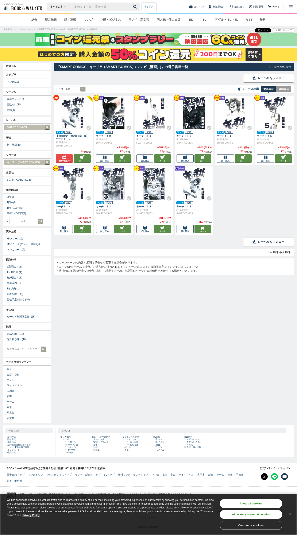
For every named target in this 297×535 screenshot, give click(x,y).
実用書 (10, 390)
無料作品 (11, 442)
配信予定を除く (18, 299)
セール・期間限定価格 (21, 316)
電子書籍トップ (15, 474)
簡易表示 (268, 89)
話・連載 (70, 19)
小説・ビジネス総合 (100, 437)
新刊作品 (11, 437)
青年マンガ (15, 99)
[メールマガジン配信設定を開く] (284, 476)
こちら (196, 266)
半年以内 (14, 283)
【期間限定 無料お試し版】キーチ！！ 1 (72, 137)
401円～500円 (16, 213)
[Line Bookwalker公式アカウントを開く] (274, 476)
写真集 (10, 412)
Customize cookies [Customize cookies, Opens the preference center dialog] (251, 530)
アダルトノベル (193, 442)
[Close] (290, 518)
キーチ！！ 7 (183, 135)
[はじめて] (237, 7)
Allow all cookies (251, 508)
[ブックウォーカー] (22, 7)
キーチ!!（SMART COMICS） (27, 162)
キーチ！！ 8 (143, 135)
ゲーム (10, 401)
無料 (263, 19)
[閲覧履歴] (256, 7)
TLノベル (159, 450)
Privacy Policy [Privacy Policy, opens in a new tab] (31, 520)
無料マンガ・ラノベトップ (133, 474)
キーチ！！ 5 (264, 135)
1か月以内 (14, 272)
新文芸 (10, 418)
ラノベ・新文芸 (138, 19)
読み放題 (51, 19)
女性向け (134, 445)
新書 (9, 396)
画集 (9, 407)
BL (191, 19)
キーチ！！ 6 (224, 135)
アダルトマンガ (193, 439)
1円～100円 (15, 207)
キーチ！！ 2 (143, 206)
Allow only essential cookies (251, 519)
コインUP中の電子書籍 (18, 447)
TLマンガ (159, 447)
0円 (10, 196)
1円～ (11, 202)
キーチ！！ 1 (183, 206)
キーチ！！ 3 (103, 206)
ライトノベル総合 (130, 437)
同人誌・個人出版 (168, 19)
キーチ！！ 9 (103, 135)
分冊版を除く (16, 339)
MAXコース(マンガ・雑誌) (23, 244)
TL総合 (156, 445)
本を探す (149, 6)
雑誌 (95, 447)
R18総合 (188, 437)
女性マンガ (73, 450)
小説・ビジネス (110, 19)
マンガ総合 (65, 437)
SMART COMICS (27, 127)
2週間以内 (14, 266)
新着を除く (15, 294)
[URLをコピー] (283, 30)
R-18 (249, 19)
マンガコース (16, 249)
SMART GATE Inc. (19, 179)
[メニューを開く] (290, 6)
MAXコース (15, 238)
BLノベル (159, 442)
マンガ (88, 19)
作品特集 (11, 452)
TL (204, 19)
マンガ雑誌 (67, 452)
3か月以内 (14, 277)
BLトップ (109, 474)
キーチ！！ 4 (63, 206)
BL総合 (156, 437)
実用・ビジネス (100, 442)
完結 (11, 110)
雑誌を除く (15, 333)
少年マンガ (73, 442)
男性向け (14, 104)
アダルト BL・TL (226, 19)
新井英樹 (14, 144)
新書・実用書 (14, 481)
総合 (34, 19)
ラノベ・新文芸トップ (87, 474)
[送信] (136, 7)
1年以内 (13, 288)
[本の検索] (59, 7)
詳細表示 (284, 89)
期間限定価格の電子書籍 (19, 445)
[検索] (136, 7)
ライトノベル (14, 385)
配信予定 (11, 439)
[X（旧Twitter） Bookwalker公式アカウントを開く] (264, 476)
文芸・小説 (13, 374)
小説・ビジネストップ (59, 474)
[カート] (274, 7)
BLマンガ (159, 439)
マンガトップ (35, 474)
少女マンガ (73, 447)
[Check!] (87, 126)
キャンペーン (13, 450)
